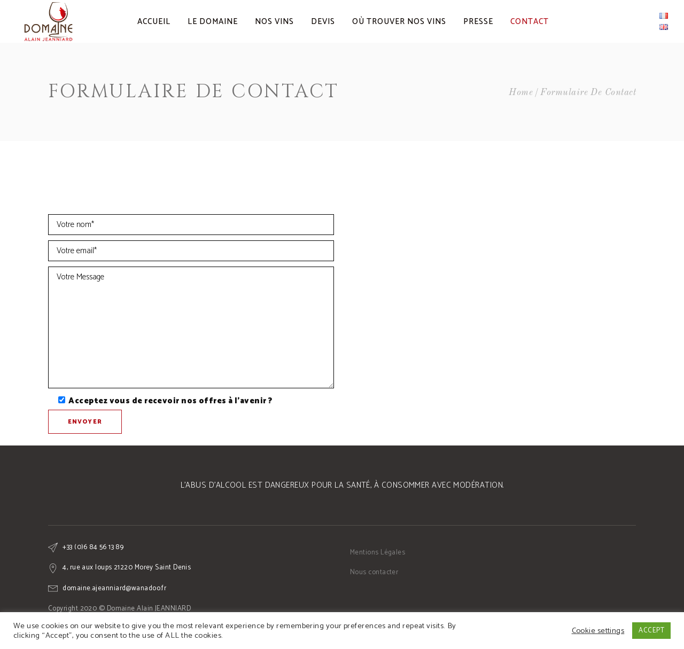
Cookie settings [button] (598, 631)
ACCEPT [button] (651, 630)
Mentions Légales (377, 552)
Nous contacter (374, 572)
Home (521, 92)
